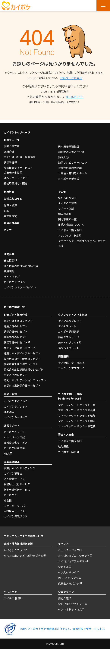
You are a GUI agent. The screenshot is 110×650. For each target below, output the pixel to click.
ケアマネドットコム (70, 610)
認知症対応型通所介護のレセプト (23, 368)
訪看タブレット (67, 335)
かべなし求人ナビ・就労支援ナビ (23, 555)
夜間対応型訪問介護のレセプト (22, 384)
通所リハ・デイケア (15, 175)
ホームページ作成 (14, 436)
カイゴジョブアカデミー (72, 560)
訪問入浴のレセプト (15, 373)
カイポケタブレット (15, 405)
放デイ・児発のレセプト (18, 346)
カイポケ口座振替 (68, 450)
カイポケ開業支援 (68, 175)
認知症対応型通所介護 (71, 149)
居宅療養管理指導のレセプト (21, 362)
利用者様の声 (12, 220)
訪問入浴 (63, 154)
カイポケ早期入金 (68, 227)
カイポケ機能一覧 (14, 305)
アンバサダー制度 (68, 233)
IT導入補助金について (71, 222)
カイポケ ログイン (14, 280)
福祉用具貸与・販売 (15, 180)
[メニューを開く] (103, 5)
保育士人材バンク (68, 583)
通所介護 (9, 148)
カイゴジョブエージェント (74, 555)
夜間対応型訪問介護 (70, 165)
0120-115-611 (55, 91)
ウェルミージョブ (68, 549)
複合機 (8, 499)
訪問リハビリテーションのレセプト (25, 378)
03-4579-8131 (75, 97)
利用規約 (9, 269)
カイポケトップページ (17, 129)
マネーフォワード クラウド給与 (76, 414)
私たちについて (67, 195)
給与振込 (63, 445)
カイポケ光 (10, 494)
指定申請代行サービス (17, 488)
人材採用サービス (14, 510)
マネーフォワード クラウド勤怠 (76, 419)
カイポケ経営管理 (14, 446)
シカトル (63, 566)
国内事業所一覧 (67, 216)
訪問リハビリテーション (72, 159)
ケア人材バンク (67, 572)
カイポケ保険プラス (15, 515)
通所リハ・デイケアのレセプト (22, 352)
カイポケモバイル (14, 400)
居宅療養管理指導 (68, 143)
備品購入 (9, 410)
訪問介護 (21, 154)
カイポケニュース (14, 430)
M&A (7, 452)
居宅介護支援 (12, 143)
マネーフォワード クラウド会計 (76, 408)
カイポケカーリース (15, 416)
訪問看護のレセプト (15, 341)
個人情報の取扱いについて (19, 264)
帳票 (6, 208)
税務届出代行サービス (17, 483)
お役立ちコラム (13, 196)
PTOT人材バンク (68, 578)
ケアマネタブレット (70, 319)
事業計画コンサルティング (19, 467)
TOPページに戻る (71, 78)
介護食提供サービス (15, 441)
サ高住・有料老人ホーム (72, 170)
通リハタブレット (68, 346)
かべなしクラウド (14, 549)
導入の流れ (64, 211)
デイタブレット (67, 324)
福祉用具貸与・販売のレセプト (22, 357)
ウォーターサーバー (15, 504)
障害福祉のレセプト (15, 335)
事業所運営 (10, 213)
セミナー (9, 227)
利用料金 (9, 189)
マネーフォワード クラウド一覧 (76, 403)
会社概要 (9, 258)
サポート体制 (66, 206)
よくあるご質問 (67, 200)
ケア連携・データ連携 (71, 361)
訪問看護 (9, 159)
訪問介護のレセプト (15, 329)
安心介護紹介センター (71, 604)
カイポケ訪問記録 (68, 329)
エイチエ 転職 (12, 598)
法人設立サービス (14, 477)
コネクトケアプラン (70, 367)
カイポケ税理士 (13, 472)
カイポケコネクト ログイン (20, 285)
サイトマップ (12, 274)
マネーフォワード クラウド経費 (76, 424)
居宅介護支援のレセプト (18, 319)
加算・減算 (10, 203)
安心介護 (63, 598)
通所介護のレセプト (15, 324)
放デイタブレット (68, 341)
